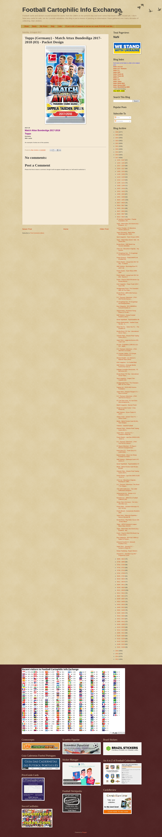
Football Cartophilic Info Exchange (71, 9)
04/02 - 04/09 (121, 610)
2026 (117, 132)
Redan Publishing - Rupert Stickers (127, 551)
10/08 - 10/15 (121, 194)
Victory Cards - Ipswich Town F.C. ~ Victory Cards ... (127, 417)
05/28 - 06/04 (121, 587)
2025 (117, 135)
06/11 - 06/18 (121, 581)
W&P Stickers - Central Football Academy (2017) (126, 315)
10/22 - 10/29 (121, 188)
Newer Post (27, 229)
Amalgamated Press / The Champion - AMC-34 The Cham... (128, 289)
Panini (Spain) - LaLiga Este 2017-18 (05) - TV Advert (127, 262)
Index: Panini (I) (118, 74)
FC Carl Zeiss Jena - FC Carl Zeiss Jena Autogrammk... (127, 401)
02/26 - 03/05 (121, 624)
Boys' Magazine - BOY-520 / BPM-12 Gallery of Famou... (127, 538)
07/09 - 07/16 (121, 570)
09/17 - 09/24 (121, 202)
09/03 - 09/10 (121, 208)
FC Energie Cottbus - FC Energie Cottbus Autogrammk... (126, 354)
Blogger (84, 832)
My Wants (43, 26)
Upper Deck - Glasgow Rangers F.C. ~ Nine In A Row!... (128, 392)
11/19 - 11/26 (121, 177)
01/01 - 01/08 (121, 647)
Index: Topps (117, 81)
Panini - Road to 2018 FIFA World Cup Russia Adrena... (128, 280)
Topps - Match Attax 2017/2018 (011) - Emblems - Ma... (128, 529)
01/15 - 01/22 (121, 641)
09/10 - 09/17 (121, 205)
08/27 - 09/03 (121, 211)
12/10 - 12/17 (121, 168)
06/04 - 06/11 (121, 584)
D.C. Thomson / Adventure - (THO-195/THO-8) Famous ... (127, 298)
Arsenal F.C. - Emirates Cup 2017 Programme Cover (126, 554)
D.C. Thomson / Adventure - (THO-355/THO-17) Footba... (127, 349)
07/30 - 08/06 (121, 562)
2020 (117, 149)
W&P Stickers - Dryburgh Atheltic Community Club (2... (126, 365)
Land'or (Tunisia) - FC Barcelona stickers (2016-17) (126, 228)
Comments (119, 121)
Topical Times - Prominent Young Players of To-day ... (126, 311)
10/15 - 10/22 (121, 191)
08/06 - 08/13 (121, 559)
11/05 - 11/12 (121, 183)
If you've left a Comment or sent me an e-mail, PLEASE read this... (89, 26)
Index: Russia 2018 (119, 85)
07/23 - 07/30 (121, 564)
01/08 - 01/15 (121, 644)
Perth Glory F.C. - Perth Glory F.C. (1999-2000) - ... (127, 451)
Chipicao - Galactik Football (125, 425)
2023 (117, 140)
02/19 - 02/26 (121, 627)
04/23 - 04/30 (121, 601)
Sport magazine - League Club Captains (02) (126, 379)
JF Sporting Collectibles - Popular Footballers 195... (126, 220)
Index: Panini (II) (118, 76)
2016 (117, 650)
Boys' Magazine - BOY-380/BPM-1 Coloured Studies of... (127, 307)
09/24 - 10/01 (121, 200)
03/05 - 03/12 (121, 621)
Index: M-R (116, 72)
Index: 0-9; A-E (118, 66)
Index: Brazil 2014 (118, 83)
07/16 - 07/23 (121, 567)
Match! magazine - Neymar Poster (127, 405)
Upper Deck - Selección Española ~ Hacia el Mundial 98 (127, 516)
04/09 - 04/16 (121, 607)
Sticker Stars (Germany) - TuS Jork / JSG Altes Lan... (127, 502)
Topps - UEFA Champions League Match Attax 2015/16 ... (127, 525)
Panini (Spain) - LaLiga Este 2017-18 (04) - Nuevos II (127, 275)
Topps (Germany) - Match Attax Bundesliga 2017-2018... (126, 233)
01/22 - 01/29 (121, 638)
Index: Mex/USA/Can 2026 (121, 87)
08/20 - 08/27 (121, 214)
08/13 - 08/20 (121, 217)
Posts (117, 117)
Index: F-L (116, 70)
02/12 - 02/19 (121, 630)
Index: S (116, 78)
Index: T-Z (116, 79)
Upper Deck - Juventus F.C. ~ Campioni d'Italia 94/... (125, 433)
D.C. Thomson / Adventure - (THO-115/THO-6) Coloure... (127, 442)
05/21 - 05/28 (121, 590)
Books (34, 26)
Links (60, 26)
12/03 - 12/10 (121, 171)
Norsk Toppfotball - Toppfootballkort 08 (128, 319)
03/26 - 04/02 (121, 613)
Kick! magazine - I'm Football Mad (127, 362)
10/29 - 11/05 (121, 185)
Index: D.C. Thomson (120, 68)
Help (52, 26)
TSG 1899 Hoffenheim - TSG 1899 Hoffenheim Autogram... (127, 489)
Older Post (104, 229)
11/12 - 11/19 (121, 180)
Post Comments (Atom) (37, 233)
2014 (117, 656)
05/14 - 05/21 (121, 593)
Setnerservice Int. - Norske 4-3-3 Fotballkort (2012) (126, 494)
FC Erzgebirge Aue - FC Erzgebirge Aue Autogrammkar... (127, 253)
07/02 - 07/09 (121, 573)
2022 (117, 143)
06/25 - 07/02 (121, 576)
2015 (117, 653)
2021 (117, 146)
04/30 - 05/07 (121, 598)
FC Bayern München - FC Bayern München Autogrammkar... (126, 446)
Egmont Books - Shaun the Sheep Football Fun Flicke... (127, 455)
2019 (117, 152)
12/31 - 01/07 (121, 160)
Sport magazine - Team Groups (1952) (128, 237)
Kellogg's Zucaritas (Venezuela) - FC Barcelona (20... (127, 370)
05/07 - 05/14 (121, 596)
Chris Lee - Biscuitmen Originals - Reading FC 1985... (126, 480)
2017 (117, 157)
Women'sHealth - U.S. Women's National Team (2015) (126, 358)
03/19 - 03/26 (121, 616)
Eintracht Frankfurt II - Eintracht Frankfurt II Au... (126, 542)
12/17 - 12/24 (121, 165)
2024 (117, 137)
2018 (117, 154)
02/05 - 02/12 (121, 633)
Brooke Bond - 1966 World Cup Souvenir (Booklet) (126, 245)
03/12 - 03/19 (121, 618)
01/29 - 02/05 (121, 635)
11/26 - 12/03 (121, 174)
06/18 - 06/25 (121, 579)
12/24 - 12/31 (121, 163)
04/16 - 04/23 (121, 604)
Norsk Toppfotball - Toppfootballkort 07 (128, 464)
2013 (117, 659)
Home (26, 26)
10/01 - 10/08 (121, 197)
